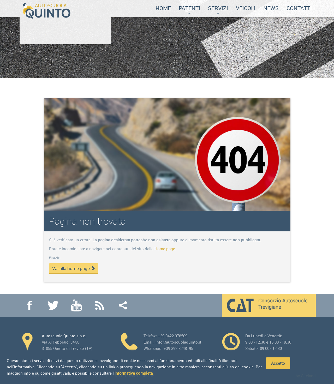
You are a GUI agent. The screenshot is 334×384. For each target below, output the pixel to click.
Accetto (278, 363)
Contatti (299, 8)
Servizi (218, 9)
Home (163, 8)
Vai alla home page (73, 268)
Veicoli (245, 8)
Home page (164, 248)
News (271, 8)
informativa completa (134, 373)
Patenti (189, 9)
